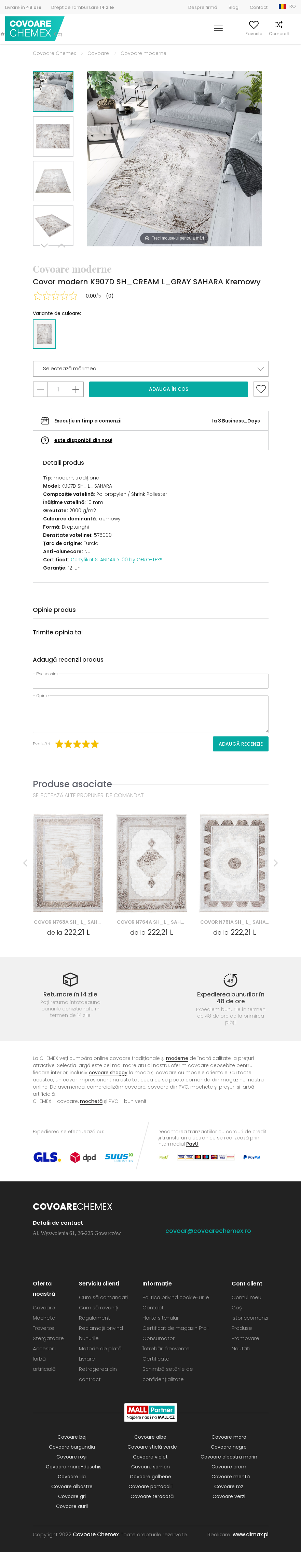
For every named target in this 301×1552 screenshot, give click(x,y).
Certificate (155, 1358)
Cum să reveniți (98, 1307)
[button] (151, 369)
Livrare (87, 1358)
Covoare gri (72, 1496)
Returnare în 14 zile (70, 994)
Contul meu (218, 34)
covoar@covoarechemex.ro (208, 1230)
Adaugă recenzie (241, 744)
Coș (292, 34)
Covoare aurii (72, 1506)
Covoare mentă (230, 1476)
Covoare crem (228, 1466)
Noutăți (241, 1348)
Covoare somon (150, 1466)
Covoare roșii (71, 1456)
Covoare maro (228, 1437)
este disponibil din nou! (83, 440)
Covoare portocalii (150, 1486)
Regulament (94, 1317)
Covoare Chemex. (96, 1534)
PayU (192, 1144)
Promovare (245, 1338)
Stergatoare (48, 1338)
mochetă (91, 1101)
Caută (192, 34)
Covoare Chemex (35, 28)
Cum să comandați (103, 1297)
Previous (61, 254)
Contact (259, 7)
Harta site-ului (160, 1317)
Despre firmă (202, 7)
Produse (242, 1328)
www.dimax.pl (251, 1534)
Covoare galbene (150, 1476)
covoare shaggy (108, 1072)
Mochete (44, 1317)
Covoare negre (229, 1446)
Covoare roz (228, 1486)
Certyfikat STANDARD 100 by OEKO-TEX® (117, 559)
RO (292, 6)
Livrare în (23, 7)
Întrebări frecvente (166, 1348)
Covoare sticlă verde (152, 1446)
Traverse (43, 1328)
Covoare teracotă (152, 1496)
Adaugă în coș (168, 389)
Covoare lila (72, 1476)
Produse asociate (72, 784)
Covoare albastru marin (229, 1456)
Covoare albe (150, 1437)
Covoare (98, 53)
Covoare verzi (229, 1496)
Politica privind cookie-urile (175, 1297)
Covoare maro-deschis (73, 1466)
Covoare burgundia (72, 1446)
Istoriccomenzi (250, 1317)
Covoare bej (71, 1437)
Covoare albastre (72, 1486)
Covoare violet (150, 1456)
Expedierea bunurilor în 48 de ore (230, 997)
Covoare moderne (143, 53)
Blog (233, 7)
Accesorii (44, 1348)
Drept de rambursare (82, 7)
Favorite (245, 34)
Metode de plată (100, 1348)
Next (45, 254)
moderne (177, 1058)
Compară (270, 34)
